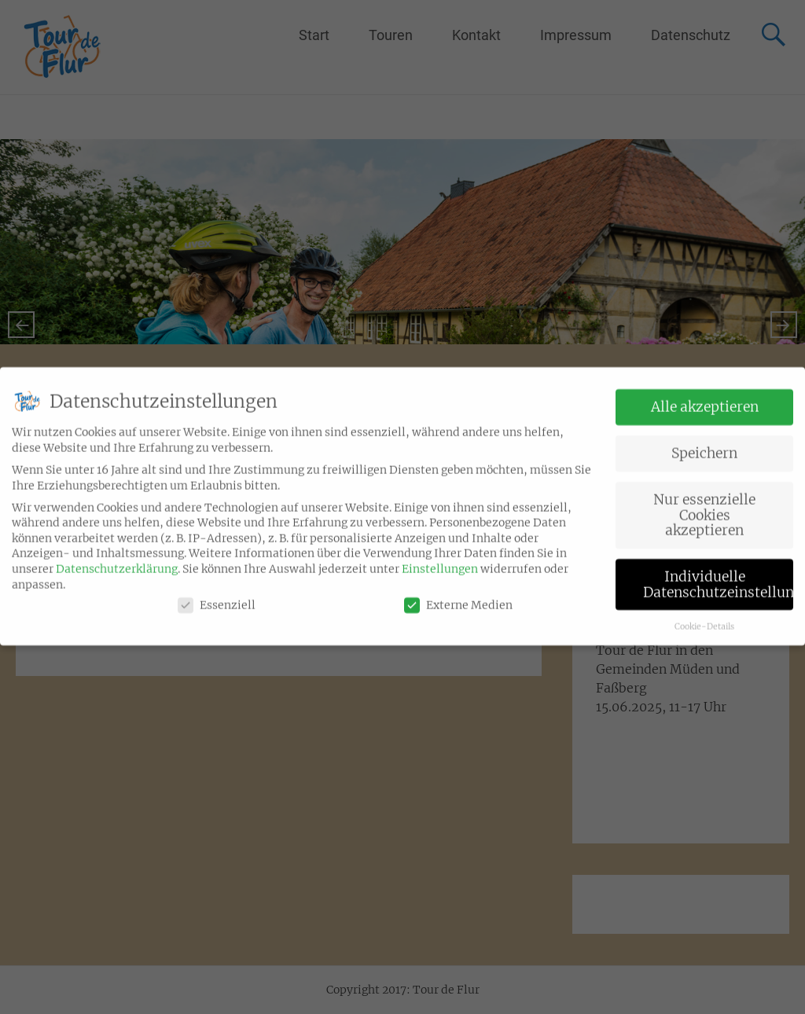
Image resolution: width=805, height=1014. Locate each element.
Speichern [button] (704, 442)
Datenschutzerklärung (117, 558)
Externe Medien (458, 594)
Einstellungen (440, 558)
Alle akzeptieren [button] (705, 396)
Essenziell (216, 594)
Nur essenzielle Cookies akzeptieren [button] (704, 504)
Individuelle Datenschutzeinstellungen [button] (718, 573)
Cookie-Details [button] (704, 616)
